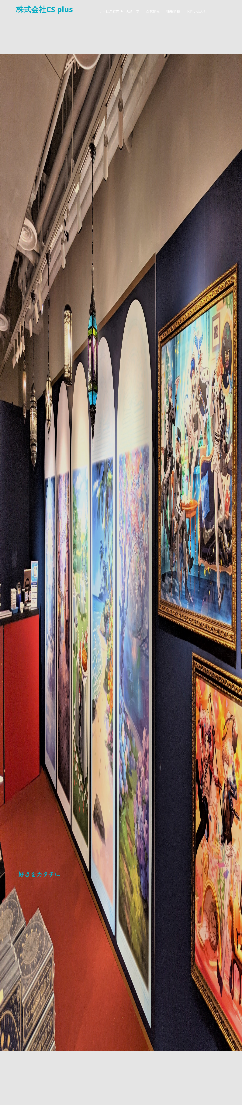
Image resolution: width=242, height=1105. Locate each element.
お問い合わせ (197, 11)
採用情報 (173, 11)
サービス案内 (109, 11)
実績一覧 (133, 11)
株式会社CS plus (44, 9)
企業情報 (153, 11)
